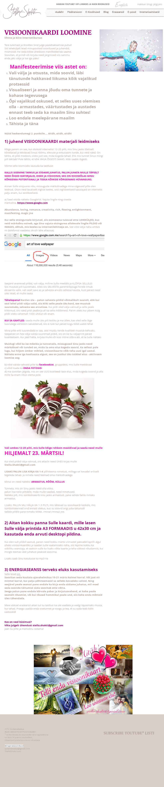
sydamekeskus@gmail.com (17, 749)
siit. (19, 574)
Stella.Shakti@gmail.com (19, 464)
